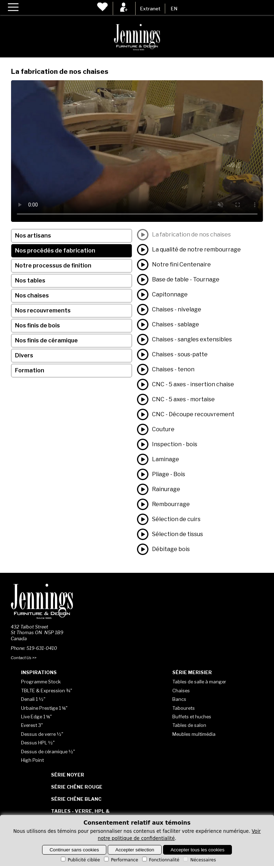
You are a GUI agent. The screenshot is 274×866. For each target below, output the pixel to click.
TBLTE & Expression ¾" (46, 690)
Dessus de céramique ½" (48, 751)
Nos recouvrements (43, 310)
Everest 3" (32, 725)
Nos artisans (33, 235)
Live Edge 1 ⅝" (36, 716)
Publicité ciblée (80, 859)
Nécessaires (199, 859)
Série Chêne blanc (76, 799)
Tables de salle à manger (199, 681)
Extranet (150, 8)
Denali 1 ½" (33, 699)
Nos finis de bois (37, 325)
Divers (24, 355)
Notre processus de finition (53, 265)
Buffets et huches (191, 716)
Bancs (179, 699)
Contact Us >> (23, 657)
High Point (32, 760)
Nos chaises (32, 295)
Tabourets (183, 708)
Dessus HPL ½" (38, 742)
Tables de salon (189, 725)
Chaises (181, 690)
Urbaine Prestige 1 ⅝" (44, 708)
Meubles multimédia (193, 734)
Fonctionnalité (160, 859)
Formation (29, 370)
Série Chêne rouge (76, 787)
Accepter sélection (134, 849)
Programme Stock (41, 681)
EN (174, 8)
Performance (120, 859)
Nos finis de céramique (46, 340)
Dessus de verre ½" (42, 734)
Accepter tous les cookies (197, 849)
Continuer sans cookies (74, 849)
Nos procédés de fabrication (55, 250)
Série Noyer (67, 775)
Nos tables (30, 280)
